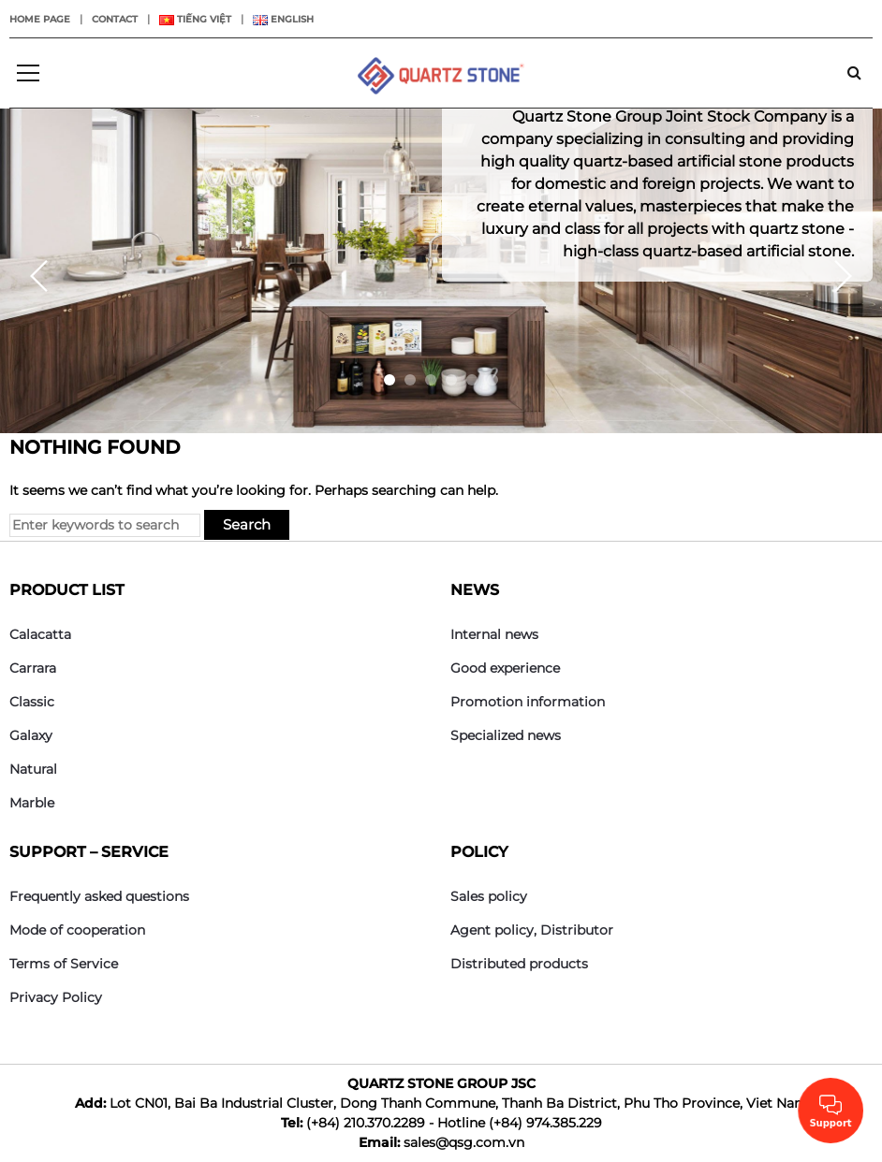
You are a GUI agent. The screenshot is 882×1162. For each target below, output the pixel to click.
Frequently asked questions (99, 896)
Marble (31, 802)
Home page (39, 19)
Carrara (32, 668)
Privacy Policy (55, 997)
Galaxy (30, 735)
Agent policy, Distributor (531, 930)
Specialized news (505, 735)
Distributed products (519, 963)
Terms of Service (63, 963)
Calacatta (40, 634)
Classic (31, 701)
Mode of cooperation (77, 930)
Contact (115, 19)
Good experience (505, 668)
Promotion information (527, 701)
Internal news (494, 634)
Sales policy (488, 896)
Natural (33, 769)
